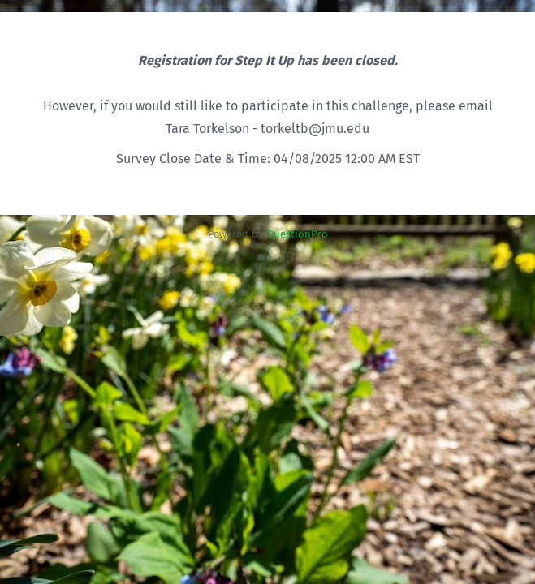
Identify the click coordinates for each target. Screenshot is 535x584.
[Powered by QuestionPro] (297, 234)
